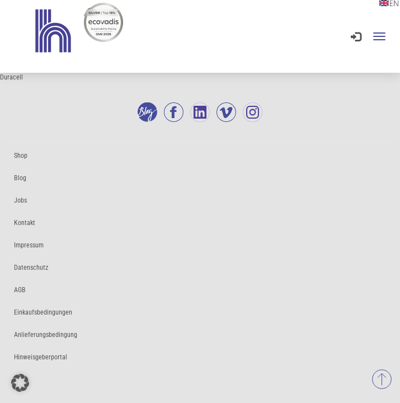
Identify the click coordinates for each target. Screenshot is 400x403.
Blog (20, 178)
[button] (20, 383)
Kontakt (24, 223)
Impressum (29, 245)
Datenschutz (31, 267)
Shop (20, 156)
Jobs (20, 200)
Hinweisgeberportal (40, 357)
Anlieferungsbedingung (45, 335)
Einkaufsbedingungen (43, 312)
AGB (20, 290)
